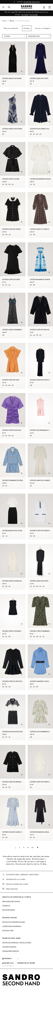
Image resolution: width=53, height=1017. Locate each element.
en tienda (34, 14)
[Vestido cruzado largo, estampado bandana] (12, 818)
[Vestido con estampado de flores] (40, 717)
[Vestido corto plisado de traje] (12, 567)
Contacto (6, 906)
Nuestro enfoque (9, 947)
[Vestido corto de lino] (12, 366)
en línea (24, 14)
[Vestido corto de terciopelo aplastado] (40, 315)
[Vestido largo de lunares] (40, 466)
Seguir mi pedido (8, 910)
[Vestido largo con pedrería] (12, 64)
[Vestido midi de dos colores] (12, 516)
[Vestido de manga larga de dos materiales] (40, 818)
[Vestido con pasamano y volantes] (40, 416)
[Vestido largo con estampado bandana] (12, 114)
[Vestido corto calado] (12, 165)
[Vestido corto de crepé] (12, 265)
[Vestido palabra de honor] (40, 265)
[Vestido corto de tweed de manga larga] (40, 516)
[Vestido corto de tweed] (12, 215)
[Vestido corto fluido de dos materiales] (12, 667)
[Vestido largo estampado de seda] (12, 315)
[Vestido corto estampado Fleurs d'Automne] (40, 617)
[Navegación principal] (3, 7)
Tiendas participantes (10, 951)
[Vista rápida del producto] (22, 71)
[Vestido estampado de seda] (12, 466)
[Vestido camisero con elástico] (40, 667)
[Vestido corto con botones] (12, 617)
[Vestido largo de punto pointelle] (40, 366)
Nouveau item (7, 930)
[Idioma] (13, 959)
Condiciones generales (11, 926)
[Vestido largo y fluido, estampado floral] (40, 215)
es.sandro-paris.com (32, 2)
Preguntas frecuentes (11, 901)
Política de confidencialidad (13, 922)
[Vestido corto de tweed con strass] (40, 768)
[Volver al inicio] (26, 7)
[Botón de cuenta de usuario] (44, 7)
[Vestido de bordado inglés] (40, 165)
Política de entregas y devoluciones (16, 943)
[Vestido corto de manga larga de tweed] (12, 768)
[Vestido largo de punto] (40, 64)
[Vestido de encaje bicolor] (12, 717)
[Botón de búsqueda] (9, 7)
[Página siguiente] (38, 847)
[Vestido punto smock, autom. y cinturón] (40, 114)
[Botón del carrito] (49, 7)
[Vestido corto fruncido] (12, 416)
